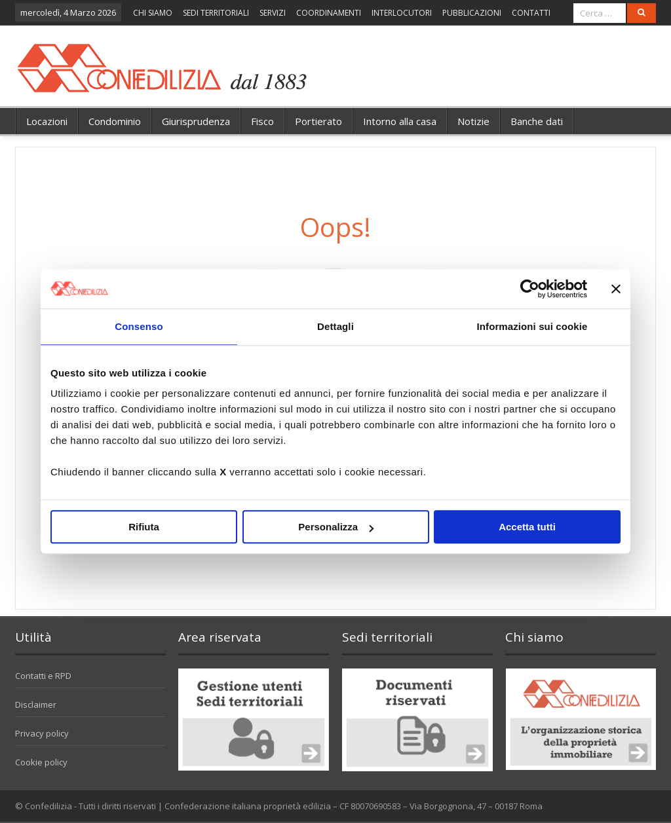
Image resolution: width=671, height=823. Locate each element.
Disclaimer (35, 704)
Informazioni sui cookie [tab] (532, 326)
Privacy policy (42, 733)
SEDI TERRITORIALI (216, 12)
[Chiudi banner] (616, 288)
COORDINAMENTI (328, 12)
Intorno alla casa (399, 121)
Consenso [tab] (139, 326)
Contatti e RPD (43, 676)
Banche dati (536, 121)
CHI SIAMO (152, 12)
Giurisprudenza (196, 121)
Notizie (473, 121)
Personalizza (336, 526)
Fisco (262, 121)
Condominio (114, 121)
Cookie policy (41, 762)
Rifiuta (143, 526)
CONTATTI (531, 12)
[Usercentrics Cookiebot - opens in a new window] (529, 289)
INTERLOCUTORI (402, 12)
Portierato (318, 121)
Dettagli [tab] (335, 326)
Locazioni (46, 121)
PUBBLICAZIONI (471, 12)
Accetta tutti (527, 526)
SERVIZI (272, 12)
